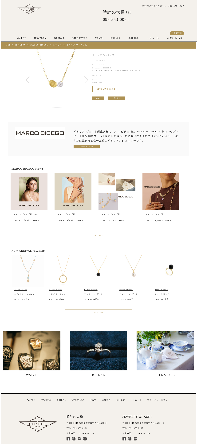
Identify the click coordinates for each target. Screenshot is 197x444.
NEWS (99, 38)
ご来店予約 (176, 33)
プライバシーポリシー (158, 400)
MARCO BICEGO (39, 45)
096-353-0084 (80, 428)
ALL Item (98, 312)
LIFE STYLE (165, 354)
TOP (8, 45)
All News (99, 235)
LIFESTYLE (80, 38)
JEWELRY (40, 38)
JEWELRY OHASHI (106, 89)
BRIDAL (59, 38)
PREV (98, 98)
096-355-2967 (136, 428)
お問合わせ (116, 98)
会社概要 (133, 38)
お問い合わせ (175, 38)
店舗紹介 (115, 38)
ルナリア (57, 45)
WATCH (21, 38)
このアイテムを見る (86, 146)
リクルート (152, 38)
